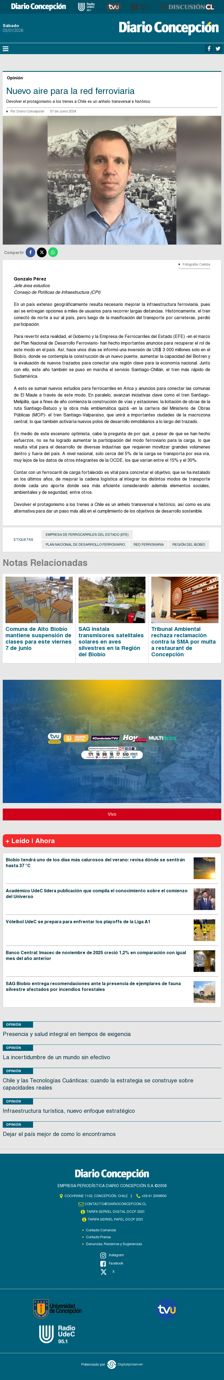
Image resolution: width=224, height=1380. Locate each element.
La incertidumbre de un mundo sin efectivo (56, 1057)
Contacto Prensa (98, 1237)
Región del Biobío (188, 545)
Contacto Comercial (101, 1230)
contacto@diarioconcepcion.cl (115, 1204)
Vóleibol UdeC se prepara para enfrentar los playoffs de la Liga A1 (78, 921)
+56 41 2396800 (154, 1196)
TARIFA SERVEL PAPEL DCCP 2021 (115, 1219)
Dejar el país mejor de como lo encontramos (59, 1134)
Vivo (112, 814)
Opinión (13, 1024)
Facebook (111, 1263)
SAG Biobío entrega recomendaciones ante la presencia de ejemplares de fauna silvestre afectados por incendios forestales (93, 986)
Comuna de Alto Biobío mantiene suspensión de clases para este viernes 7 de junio (39, 638)
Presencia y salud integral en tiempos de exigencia (67, 1034)
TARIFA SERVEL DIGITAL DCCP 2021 (115, 1212)
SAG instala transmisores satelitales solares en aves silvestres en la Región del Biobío (111, 642)
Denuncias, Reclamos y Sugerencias (114, 1244)
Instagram (112, 1255)
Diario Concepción (30, 111)
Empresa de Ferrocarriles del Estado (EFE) (87, 535)
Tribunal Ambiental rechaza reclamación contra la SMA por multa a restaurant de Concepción (183, 642)
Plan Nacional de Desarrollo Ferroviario (85, 545)
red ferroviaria (149, 545)
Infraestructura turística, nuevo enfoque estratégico (69, 1111)
